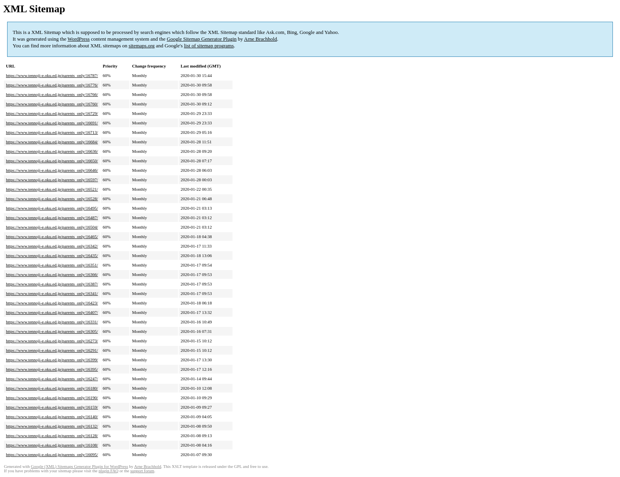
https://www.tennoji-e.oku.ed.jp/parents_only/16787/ (52, 75)
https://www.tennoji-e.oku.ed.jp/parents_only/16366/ (52, 274)
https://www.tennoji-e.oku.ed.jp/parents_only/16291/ (52, 350)
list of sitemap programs (209, 46)
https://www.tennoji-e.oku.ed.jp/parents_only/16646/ (52, 170)
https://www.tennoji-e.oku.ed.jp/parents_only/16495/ (52, 208)
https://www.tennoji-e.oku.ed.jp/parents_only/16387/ (52, 284)
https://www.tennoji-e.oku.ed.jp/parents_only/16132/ (52, 426)
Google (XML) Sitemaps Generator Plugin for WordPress (79, 466)
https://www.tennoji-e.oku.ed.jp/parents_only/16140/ (52, 416)
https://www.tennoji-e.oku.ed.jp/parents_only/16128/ (52, 435)
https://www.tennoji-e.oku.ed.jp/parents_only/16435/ (52, 255)
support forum (142, 471)
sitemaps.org (142, 46)
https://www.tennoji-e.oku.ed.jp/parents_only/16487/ (52, 217)
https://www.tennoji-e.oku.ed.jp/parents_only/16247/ (52, 378)
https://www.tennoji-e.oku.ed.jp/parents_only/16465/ (52, 236)
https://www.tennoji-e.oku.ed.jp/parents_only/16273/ (52, 340)
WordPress (79, 39)
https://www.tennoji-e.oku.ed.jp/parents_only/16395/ (52, 369)
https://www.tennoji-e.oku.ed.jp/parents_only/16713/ (52, 132)
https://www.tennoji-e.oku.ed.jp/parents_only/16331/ (52, 321)
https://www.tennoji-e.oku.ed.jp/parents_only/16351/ (52, 265)
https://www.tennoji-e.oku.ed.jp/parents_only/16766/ (52, 94)
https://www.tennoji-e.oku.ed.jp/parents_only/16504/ (52, 227)
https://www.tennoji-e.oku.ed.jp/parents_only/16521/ (52, 189)
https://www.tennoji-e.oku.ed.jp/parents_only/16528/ (52, 198)
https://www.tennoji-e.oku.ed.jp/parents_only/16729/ (52, 113)
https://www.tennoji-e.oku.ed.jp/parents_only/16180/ (52, 388)
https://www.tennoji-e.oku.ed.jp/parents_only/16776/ (52, 85)
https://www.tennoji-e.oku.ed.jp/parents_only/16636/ (52, 151)
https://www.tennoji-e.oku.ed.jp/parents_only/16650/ (52, 160)
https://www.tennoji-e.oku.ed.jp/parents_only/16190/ (52, 397)
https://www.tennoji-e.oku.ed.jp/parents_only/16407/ (52, 312)
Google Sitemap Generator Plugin (202, 39)
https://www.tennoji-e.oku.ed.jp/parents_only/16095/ (52, 454)
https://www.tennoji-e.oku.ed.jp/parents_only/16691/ (52, 122)
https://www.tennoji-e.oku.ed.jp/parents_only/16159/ (52, 407)
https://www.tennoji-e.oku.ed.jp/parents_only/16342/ (52, 246)
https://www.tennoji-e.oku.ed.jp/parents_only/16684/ (52, 141)
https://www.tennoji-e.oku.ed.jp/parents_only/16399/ (52, 359)
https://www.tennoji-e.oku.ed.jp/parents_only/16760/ (52, 103)
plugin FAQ (108, 471)
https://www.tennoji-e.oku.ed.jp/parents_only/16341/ (52, 293)
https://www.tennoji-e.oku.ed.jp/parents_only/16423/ (52, 302)
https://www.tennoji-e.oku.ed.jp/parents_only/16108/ (52, 445)
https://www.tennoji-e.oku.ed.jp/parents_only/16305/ (52, 331)
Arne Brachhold (260, 39)
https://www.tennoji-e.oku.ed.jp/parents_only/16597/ (52, 179)
